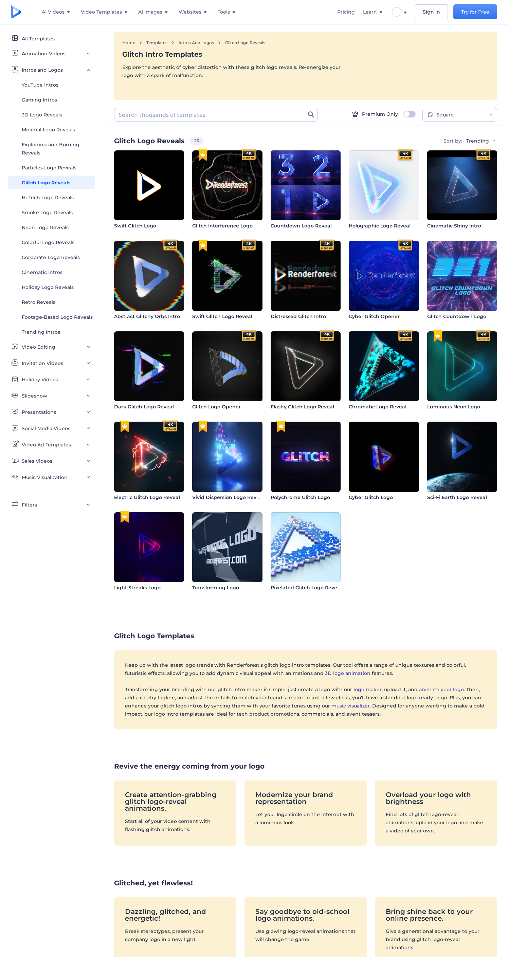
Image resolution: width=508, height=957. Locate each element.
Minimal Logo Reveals (48, 130)
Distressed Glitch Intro (298, 316)
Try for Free (475, 12)
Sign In (431, 12)
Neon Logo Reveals (45, 227)
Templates (156, 43)
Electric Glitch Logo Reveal (147, 497)
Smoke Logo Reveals (47, 212)
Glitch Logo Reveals (46, 183)
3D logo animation (347, 673)
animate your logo (441, 689)
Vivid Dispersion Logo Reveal (228, 497)
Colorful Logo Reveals (48, 242)
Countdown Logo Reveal (301, 226)
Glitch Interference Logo (222, 226)
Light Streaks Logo (137, 588)
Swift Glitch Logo (135, 226)
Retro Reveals (38, 302)
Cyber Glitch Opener (374, 316)
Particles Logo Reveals (49, 168)
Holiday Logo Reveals (48, 287)
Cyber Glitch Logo (371, 497)
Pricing (346, 12)
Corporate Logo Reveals (51, 257)
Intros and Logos (196, 43)
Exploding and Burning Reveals (50, 149)
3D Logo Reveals (42, 115)
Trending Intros (41, 332)
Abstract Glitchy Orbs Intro (147, 316)
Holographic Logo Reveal (380, 226)
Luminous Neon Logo (453, 407)
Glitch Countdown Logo (456, 316)
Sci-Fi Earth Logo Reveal (457, 497)
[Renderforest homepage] (16, 12)
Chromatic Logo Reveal (377, 407)
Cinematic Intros (42, 272)
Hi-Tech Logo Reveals (48, 198)
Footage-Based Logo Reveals (57, 317)
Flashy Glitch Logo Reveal (302, 407)
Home (128, 43)
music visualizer (350, 706)
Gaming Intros (39, 100)
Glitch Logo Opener (216, 407)
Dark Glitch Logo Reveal (144, 407)
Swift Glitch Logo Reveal (222, 316)
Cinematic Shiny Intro (454, 226)
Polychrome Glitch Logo (300, 497)
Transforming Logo (215, 588)
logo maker (367, 689)
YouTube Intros (40, 85)
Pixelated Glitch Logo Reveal (306, 588)
